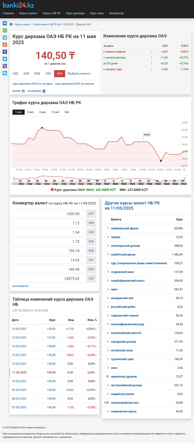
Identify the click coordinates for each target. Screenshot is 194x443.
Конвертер (116, 13)
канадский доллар (123, 341)
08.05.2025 (19, 398)
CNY (48, 73)
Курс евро (97, 13)
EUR (26, 73)
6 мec (42, 112)
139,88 (51, 355)
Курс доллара (75, 13)
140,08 (51, 398)
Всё (67, 112)
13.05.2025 (19, 355)
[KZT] (49, 214)
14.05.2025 (19, 346)
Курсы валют (28, 13)
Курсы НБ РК (52, 13)
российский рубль (123, 306)
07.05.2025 (19, 407)
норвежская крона (123, 411)
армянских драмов (124, 376)
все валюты (20, 286)
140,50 (51, 363)
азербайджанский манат (128, 280)
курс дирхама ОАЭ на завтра (74, 83)
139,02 (51, 329)
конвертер (36, 91)
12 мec (55, 112)
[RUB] (49, 251)
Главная (8, 13)
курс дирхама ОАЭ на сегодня (32, 83)
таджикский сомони (124, 315)
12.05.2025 (19, 363)
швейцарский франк (124, 228)
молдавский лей (122, 298)
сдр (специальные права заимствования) (139, 263)
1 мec (18, 112)
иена (114, 368)
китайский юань (122, 350)
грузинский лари (122, 359)
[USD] (49, 232)
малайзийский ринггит (126, 333)
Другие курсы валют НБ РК (132, 206)
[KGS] (49, 269)
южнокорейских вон (125, 402)
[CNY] (49, 260)
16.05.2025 (19, 329)
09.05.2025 (19, 390)
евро (114, 289)
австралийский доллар (126, 385)
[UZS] (49, 279)
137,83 (51, 337)
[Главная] (11, 24)
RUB (37, 73)
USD (15, 73)
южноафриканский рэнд (127, 324)
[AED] (49, 223)
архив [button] (18, 91)
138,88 (51, 346)
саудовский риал (122, 272)
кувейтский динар (123, 254)
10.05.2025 (19, 381)
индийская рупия (122, 394)
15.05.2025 (19, 337)
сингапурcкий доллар (125, 245)
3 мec (30, 112)
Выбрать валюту (79, 73)
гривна (115, 237)
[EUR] (49, 242)
